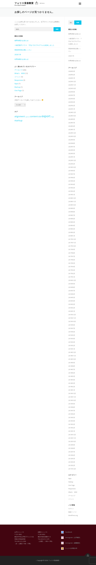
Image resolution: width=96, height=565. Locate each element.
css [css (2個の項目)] (39, 116)
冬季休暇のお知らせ (21, 59)
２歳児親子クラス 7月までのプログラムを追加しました (34, 45)
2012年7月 (71, 452)
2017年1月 (71, 277)
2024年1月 (71, 129)
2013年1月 (71, 431)
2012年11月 (72, 438)
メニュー (80, 4)
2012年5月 (71, 459)
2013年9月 (71, 404)
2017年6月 (71, 260)
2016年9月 (71, 284)
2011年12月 (72, 469)
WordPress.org (73, 515)
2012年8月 (71, 448)
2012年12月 (72, 435)
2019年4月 (71, 184)
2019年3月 (71, 188)
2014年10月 (72, 359)
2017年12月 (72, 239)
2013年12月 (72, 393)
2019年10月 (72, 167)
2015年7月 (71, 328)
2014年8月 (71, 366)
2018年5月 (71, 222)
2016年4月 (71, 301)
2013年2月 (71, 428)
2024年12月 (72, 112)
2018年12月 (72, 198)
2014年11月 (72, 356)
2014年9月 (71, 363)
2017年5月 (71, 263)
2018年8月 (71, 212)
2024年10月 (72, 116)
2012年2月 (71, 465)
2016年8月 (71, 287)
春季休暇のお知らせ (21, 40)
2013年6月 (71, 414)
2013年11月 (72, 397)
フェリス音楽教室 (24, 3)
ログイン (71, 508)
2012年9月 (71, 445)
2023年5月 (71, 150)
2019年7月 (71, 174)
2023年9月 (71, 140)
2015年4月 (71, 338)
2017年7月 (71, 256)
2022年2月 (71, 164)
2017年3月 (71, 270)
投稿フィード (72, 512)
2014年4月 (71, 380)
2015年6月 (71, 332)
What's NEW (19, 73)
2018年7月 (71, 215)
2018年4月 (71, 225)
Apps (16, 84)
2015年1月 (71, 349)
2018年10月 (72, 205)
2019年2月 (71, 191)
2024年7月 (71, 123)
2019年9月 (71, 171)
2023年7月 (71, 147)
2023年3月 (71, 153)
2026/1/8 (17, 54)
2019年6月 (71, 177)
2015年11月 (72, 318)
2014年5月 (71, 376)
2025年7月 (71, 95)
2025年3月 (71, 102)
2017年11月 (72, 243)
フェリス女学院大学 (69, 548)
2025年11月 (72, 85)
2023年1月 (71, 157)
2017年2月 (71, 273)
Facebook (66, 532)
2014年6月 (71, 373)
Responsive (18, 80)
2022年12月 (72, 160)
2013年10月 (72, 400)
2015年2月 (71, 345)
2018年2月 (71, 232)
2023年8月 (71, 143)
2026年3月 (71, 71)
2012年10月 (72, 441)
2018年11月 (72, 201)
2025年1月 (71, 109)
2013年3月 (71, 424)
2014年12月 (72, 352)
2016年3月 (71, 304)
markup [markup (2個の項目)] (18, 120)
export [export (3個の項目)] (46, 116)
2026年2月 (71, 75)
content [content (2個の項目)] (34, 116)
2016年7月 (71, 291)
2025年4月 (71, 99)
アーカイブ (18, 70)
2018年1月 (71, 236)
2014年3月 (71, 383)
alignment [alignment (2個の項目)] (19, 116)
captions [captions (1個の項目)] (27, 116)
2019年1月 (71, 195)
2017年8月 (71, 253)
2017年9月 (71, 249)
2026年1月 (71, 78)
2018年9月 (71, 208)
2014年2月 (71, 387)
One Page (18, 90)
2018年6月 (71, 219)
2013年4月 (71, 421)
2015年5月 (71, 335)
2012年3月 (71, 462)
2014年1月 (71, 390)
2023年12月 (72, 133)
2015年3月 (71, 342)
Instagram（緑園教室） (71, 543)
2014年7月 (71, 369)
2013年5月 (71, 417)
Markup (17, 87)
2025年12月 (72, 81)
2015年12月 (72, 315)
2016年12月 (72, 280)
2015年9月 (71, 325)
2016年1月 (71, 311)
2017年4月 (71, 266)
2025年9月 (71, 92)
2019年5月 (71, 181)
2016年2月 (71, 308)
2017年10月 (72, 246)
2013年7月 (71, 410)
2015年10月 (72, 321)
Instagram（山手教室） (71, 537)
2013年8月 (71, 407)
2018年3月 (71, 229)
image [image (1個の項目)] (52, 116)
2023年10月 (72, 136)
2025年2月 (71, 105)
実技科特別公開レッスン (23, 50)
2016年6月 (71, 294)
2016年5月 (71, 297)
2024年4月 (71, 126)
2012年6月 (71, 455)
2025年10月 (72, 88)
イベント (17, 77)
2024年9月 (71, 119)
